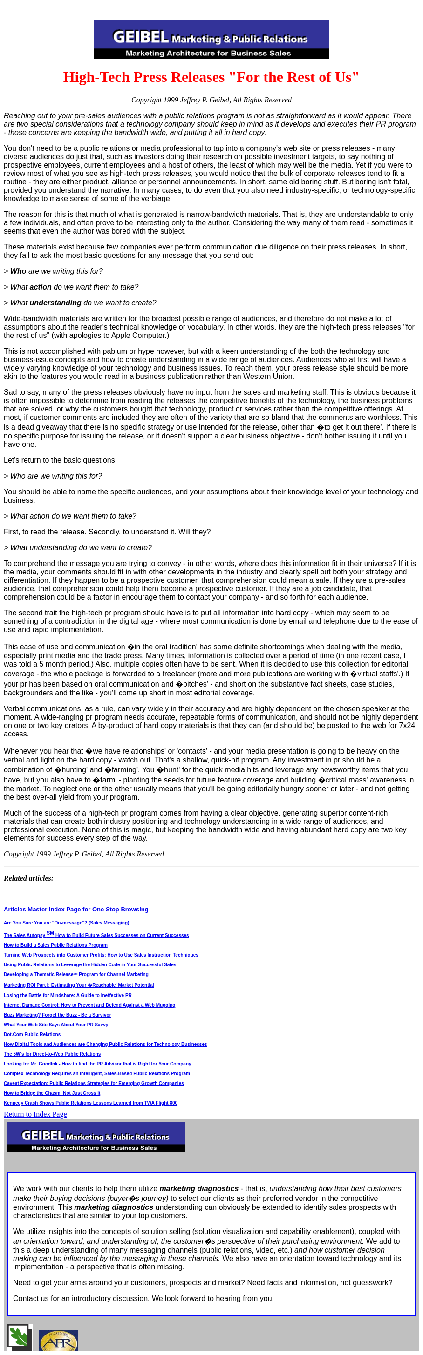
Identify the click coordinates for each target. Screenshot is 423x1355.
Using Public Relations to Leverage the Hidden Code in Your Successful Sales (90, 964)
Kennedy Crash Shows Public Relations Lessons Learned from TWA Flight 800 (90, 1103)
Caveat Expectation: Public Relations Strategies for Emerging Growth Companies (94, 1083)
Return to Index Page (35, 1114)
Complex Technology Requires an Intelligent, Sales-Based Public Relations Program (97, 1073)
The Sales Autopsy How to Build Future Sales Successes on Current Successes (96, 935)
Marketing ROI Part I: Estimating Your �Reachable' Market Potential (79, 985)
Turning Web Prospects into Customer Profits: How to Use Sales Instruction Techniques (101, 954)
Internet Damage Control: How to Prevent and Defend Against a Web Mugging (89, 1005)
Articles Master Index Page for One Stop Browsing (76, 909)
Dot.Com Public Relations (32, 1034)
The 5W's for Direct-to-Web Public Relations (52, 1054)
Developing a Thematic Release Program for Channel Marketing (76, 974)
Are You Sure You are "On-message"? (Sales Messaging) (66, 922)
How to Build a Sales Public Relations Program (56, 945)
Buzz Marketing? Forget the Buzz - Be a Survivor (57, 1015)
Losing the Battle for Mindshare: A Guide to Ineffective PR (68, 995)
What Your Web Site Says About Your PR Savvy (56, 1024)
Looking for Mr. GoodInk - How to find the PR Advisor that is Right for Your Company (97, 1063)
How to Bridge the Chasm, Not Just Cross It (52, 1093)
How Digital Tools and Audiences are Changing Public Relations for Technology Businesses (105, 1044)
